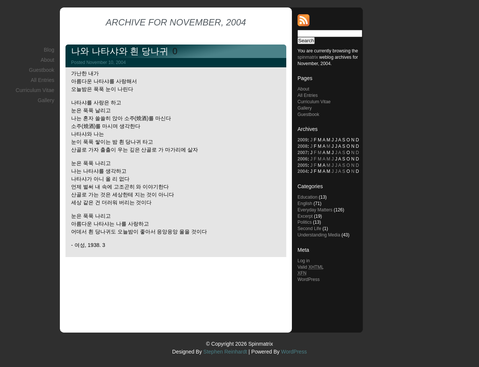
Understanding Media (319, 235)
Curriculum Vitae (35, 90)
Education (307, 197)
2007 (303, 152)
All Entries (42, 80)
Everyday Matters (315, 209)
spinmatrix (308, 57)
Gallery (46, 100)
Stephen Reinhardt (225, 352)
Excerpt (305, 216)
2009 (303, 140)
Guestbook (41, 70)
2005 (303, 165)
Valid (311, 267)
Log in (304, 260)
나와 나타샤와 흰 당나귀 (121, 51)
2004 (303, 171)
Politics (305, 222)
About (47, 60)
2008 (303, 146)
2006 (303, 159)
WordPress (309, 279)
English (305, 203)
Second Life (309, 228)
